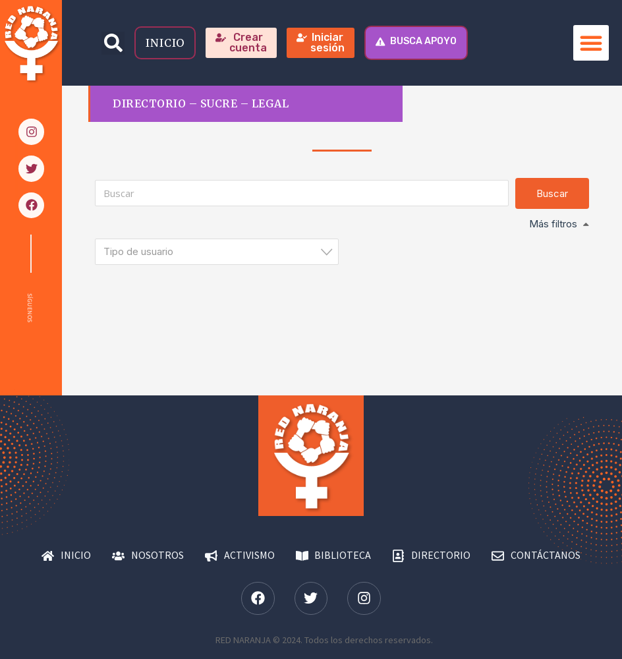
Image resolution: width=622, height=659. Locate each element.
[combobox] (217, 252)
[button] (113, 43)
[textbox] (220, 251)
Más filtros (553, 223)
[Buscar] (301, 193)
